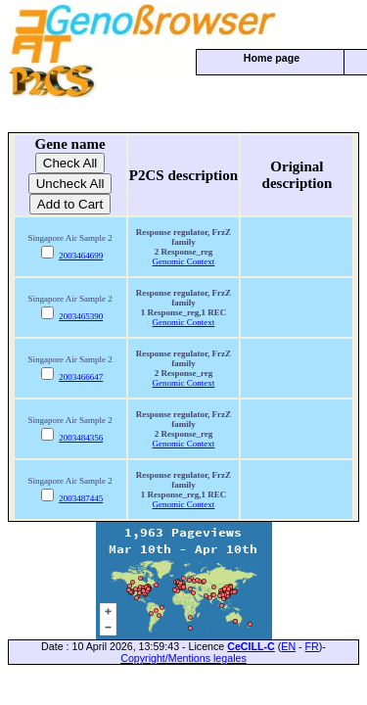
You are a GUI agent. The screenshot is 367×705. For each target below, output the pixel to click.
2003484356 (81, 438)
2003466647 (81, 377)
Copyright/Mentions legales (183, 658)
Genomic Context (184, 261)
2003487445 (81, 498)
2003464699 (81, 255)
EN (288, 646)
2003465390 (81, 316)
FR (312, 646)
